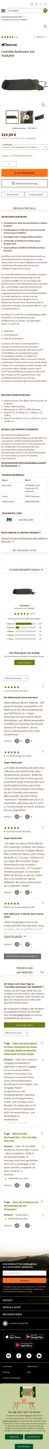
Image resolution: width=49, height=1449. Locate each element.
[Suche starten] (45, 10)
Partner (28, 1415)
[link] (32, 4)
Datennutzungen (10, 1421)
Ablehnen (14, 1436)
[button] (45, 26)
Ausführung (7, 144)
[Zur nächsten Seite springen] (34, 36)
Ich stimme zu (33, 1436)
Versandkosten (30, 138)
